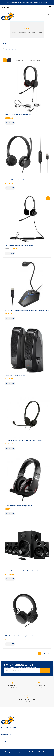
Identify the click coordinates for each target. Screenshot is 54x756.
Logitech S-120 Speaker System (15, 375)
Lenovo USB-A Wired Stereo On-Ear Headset (19, 180)
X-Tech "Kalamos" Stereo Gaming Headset (18, 506)
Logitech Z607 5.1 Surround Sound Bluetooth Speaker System (24, 571)
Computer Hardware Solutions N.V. (27, 752)
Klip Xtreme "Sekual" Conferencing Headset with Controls (23, 440)
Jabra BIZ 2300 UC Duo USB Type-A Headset (19, 245)
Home (14, 32)
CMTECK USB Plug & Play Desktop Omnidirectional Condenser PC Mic (27, 310)
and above (11, 53)
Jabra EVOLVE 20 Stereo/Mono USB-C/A (18, 115)
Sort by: (32, 60)
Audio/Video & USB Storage (27, 32)
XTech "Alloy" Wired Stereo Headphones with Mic (20, 636)
